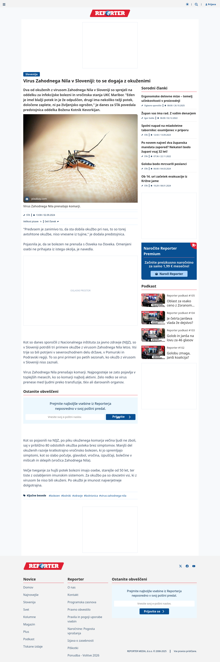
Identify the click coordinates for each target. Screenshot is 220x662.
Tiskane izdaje (33, 646)
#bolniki (66, 495)
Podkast (28, 639)
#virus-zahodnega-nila (112, 495)
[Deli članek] (52, 221)
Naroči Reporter (169, 274)
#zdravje (77, 495)
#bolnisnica (91, 495)
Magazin (29, 624)
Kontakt (73, 595)
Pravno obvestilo (79, 609)
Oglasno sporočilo (152, 105)
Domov (28, 587)
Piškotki (73, 648)
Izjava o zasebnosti (81, 641)
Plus (26, 632)
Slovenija (31, 74)
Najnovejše (30, 595)
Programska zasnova (82, 602)
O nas (71, 587)
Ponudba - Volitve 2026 (83, 655)
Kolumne (29, 617)
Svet (26, 609)
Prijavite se (121, 417)
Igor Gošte (149, 118)
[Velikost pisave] (32, 221)
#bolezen (54, 495)
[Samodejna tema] (187, 4)
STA (28, 215)
